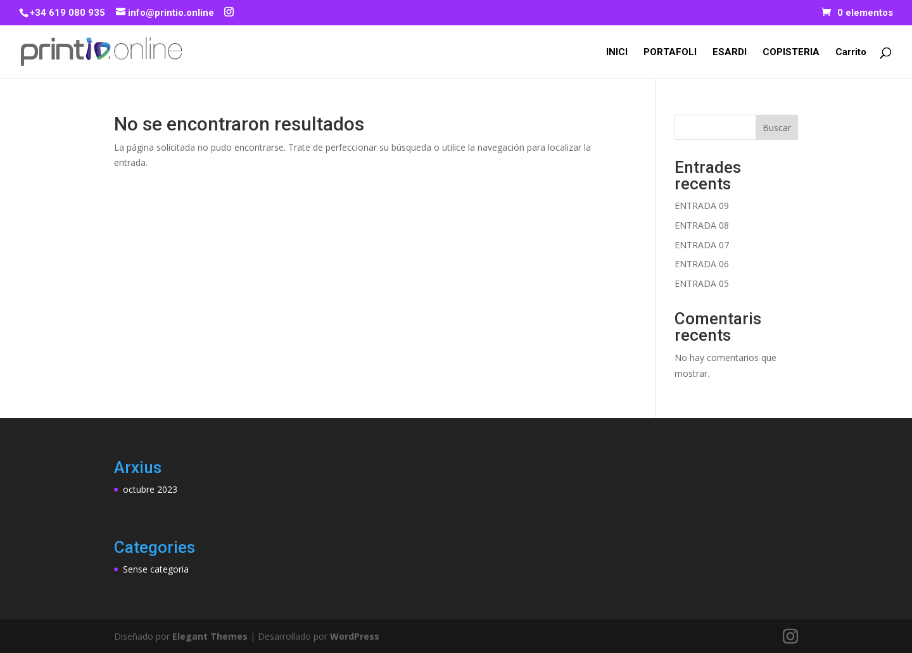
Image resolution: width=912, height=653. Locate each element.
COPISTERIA (791, 53)
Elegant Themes (210, 636)
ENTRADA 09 (701, 206)
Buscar (777, 128)
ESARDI (729, 53)
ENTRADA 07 (701, 245)
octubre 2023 (150, 489)
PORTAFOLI (670, 53)
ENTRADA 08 (701, 225)
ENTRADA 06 (701, 264)
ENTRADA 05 (701, 283)
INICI (617, 53)
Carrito (850, 53)
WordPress (354, 636)
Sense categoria (156, 569)
